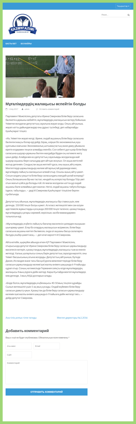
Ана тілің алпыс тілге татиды (21, 317)
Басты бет (11, 43)
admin (27, 109)
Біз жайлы (26, 43)
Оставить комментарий (49, 109)
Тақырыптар (122, 6)
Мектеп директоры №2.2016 (72, 317)
